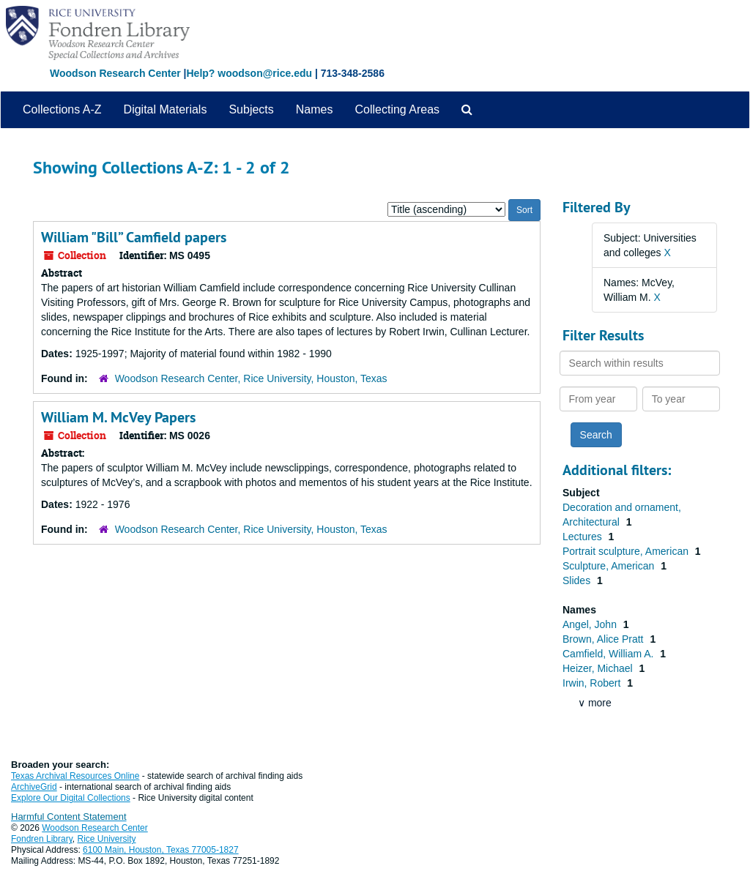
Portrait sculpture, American (626, 551)
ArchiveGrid (34, 787)
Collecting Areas (396, 109)
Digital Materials (165, 109)
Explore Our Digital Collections (70, 798)
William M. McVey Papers (118, 417)
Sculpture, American (609, 566)
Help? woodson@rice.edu (249, 73)
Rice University (107, 839)
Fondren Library (42, 839)
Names (314, 109)
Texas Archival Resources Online (75, 776)
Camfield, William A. (609, 654)
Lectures (583, 536)
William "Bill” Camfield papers (133, 237)
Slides (577, 580)
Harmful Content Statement (69, 816)
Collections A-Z (62, 109)
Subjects (251, 109)
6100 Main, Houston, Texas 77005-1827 (161, 850)
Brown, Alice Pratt (604, 639)
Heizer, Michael (599, 668)
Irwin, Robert (592, 683)
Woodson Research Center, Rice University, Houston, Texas (251, 378)
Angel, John (591, 624)
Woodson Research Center (115, 73)
